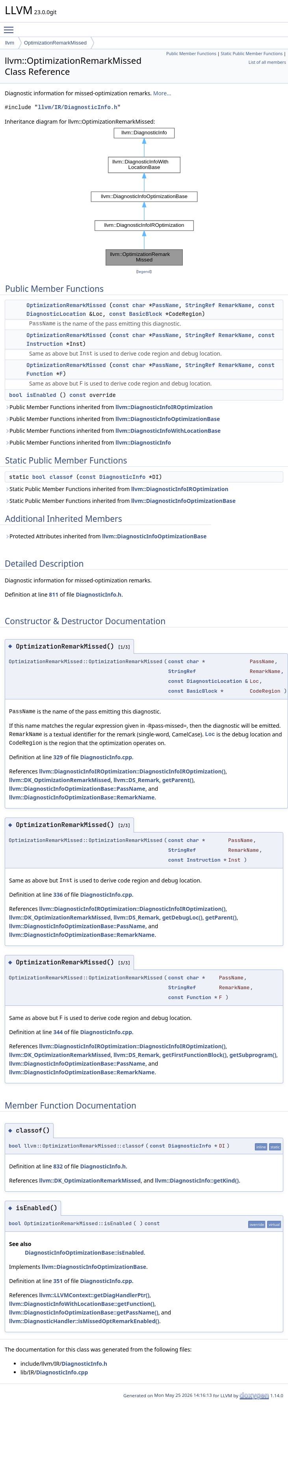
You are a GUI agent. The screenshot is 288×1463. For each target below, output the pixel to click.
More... (162, 93)
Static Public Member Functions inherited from (117, 489)
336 (58, 894)
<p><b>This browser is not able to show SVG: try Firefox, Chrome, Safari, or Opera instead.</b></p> (144, 196)
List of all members (267, 62)
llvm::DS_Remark (136, 780)
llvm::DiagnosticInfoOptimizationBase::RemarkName (81, 797)
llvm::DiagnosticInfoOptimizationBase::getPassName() (83, 1312)
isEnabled (41, 395)
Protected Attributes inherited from (105, 536)
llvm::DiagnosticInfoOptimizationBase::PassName (77, 788)
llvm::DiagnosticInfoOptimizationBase (167, 419)
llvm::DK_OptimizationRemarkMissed (60, 780)
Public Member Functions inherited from (109, 407)
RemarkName (234, 305)
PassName (165, 305)
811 (53, 594)
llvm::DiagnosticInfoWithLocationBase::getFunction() (81, 1303)
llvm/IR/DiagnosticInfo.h (77, 107)
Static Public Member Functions (251, 53)
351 (58, 1281)
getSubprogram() (252, 1055)
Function (39, 373)
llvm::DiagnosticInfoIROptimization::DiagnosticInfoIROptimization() (132, 771)
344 (58, 1032)
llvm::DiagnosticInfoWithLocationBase (168, 430)
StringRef (200, 305)
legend (144, 271)
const (120, 305)
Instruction (44, 343)
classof (61, 476)
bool (15, 395)
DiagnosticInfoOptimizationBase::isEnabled (84, 1252)
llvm (9, 43)
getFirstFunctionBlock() (194, 1055)
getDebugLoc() (182, 917)
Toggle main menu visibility (10, 26)
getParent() (177, 780)
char (139, 305)
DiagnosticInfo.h (98, 594)
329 (58, 757)
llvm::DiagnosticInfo (143, 442)
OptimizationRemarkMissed (55, 43)
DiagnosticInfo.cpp (106, 757)
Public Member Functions (191, 53)
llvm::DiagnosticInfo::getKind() (197, 1180)
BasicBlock (145, 313)
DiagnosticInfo (122, 476)
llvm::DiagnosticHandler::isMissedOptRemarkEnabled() (84, 1321)
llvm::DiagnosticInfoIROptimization (164, 407)
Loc (210, 734)
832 (58, 1166)
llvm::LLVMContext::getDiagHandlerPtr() (94, 1295)
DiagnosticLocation (56, 313)
